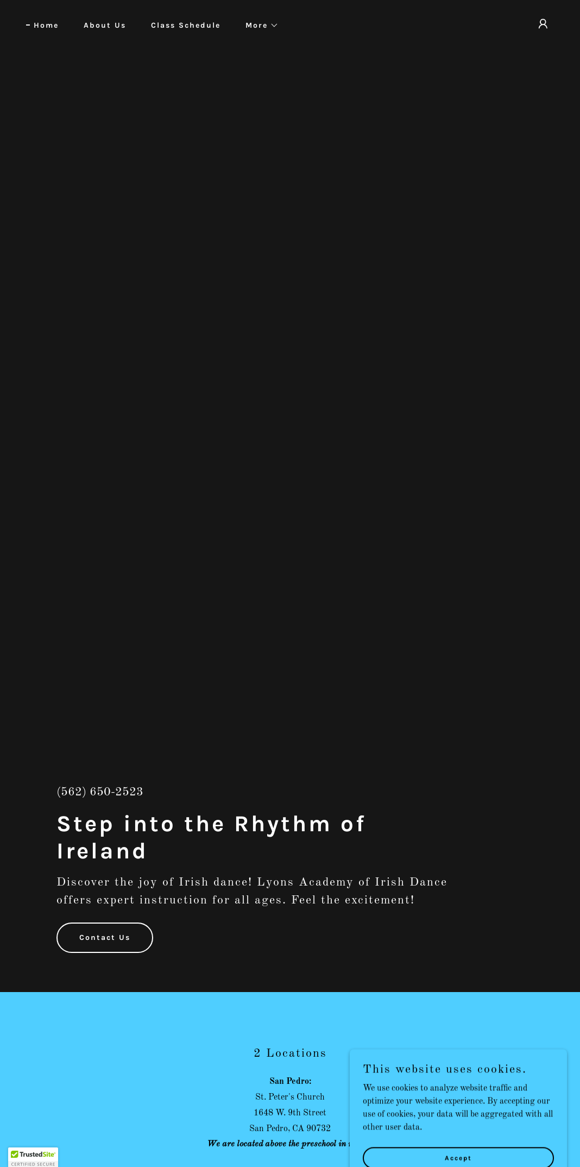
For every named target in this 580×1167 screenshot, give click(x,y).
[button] (258, 25)
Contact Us (104, 937)
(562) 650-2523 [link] (99, 792)
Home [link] (46, 25)
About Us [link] (105, 25)
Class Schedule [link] (185, 25)
